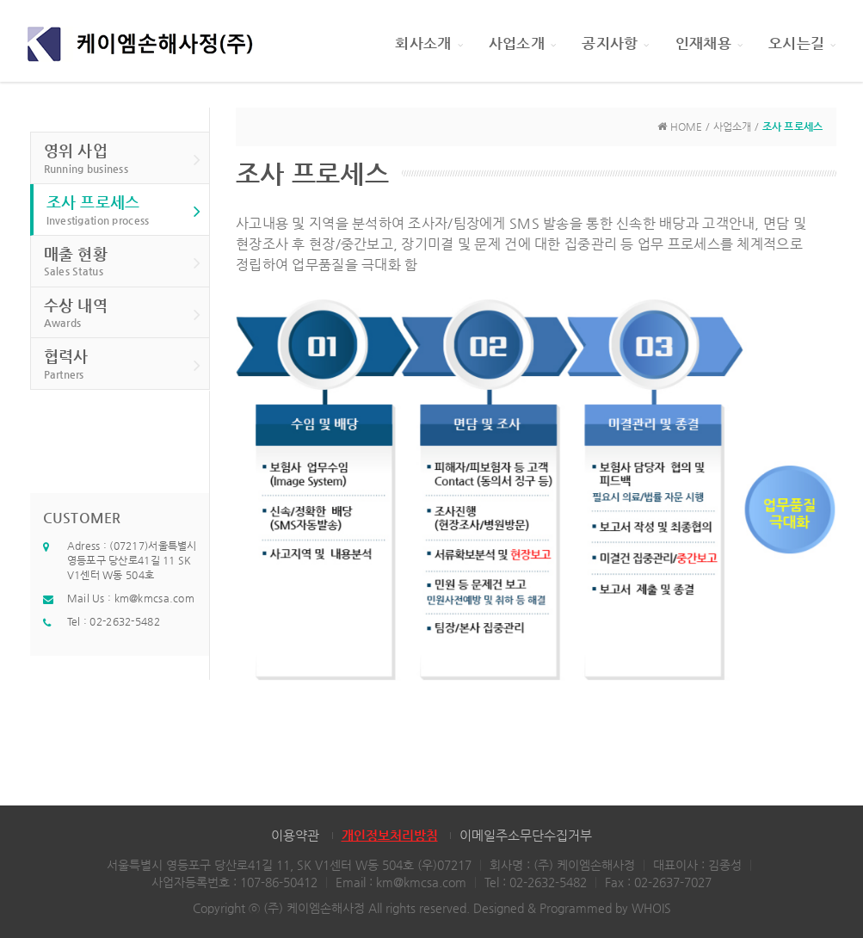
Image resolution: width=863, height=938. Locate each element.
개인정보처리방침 (390, 835)
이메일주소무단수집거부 (525, 835)
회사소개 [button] (428, 43)
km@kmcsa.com (154, 598)
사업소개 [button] (522, 43)
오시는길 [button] (801, 43)
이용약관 (295, 835)
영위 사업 (122, 158)
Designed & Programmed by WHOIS (572, 908)
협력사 (122, 364)
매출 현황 (122, 262)
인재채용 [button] (709, 43)
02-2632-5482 (124, 621)
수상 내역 (122, 313)
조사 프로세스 (123, 210)
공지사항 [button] (615, 43)
